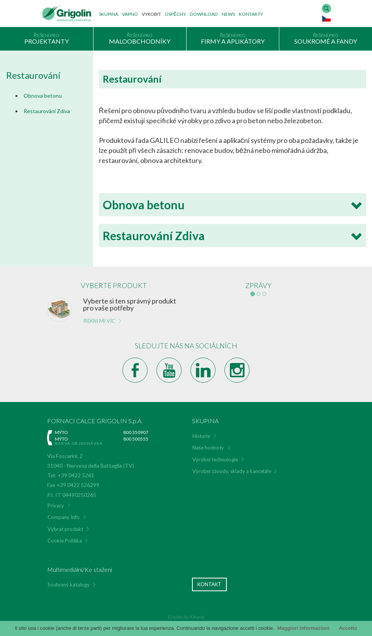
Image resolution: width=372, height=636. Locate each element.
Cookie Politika (65, 541)
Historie (201, 436)
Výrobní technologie (215, 459)
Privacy (56, 505)
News (228, 14)
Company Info (64, 517)
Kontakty (251, 14)
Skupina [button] (108, 14)
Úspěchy (175, 14)
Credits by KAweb (186, 617)
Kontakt (209, 584)
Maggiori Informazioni (303, 628)
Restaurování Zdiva (47, 111)
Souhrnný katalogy (69, 585)
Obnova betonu (43, 95)
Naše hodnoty (208, 447)
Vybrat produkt (65, 529)
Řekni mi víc (99, 321)
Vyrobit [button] (151, 14)
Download (204, 14)
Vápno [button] (130, 14)
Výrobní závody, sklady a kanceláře (231, 471)
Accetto (348, 628)
